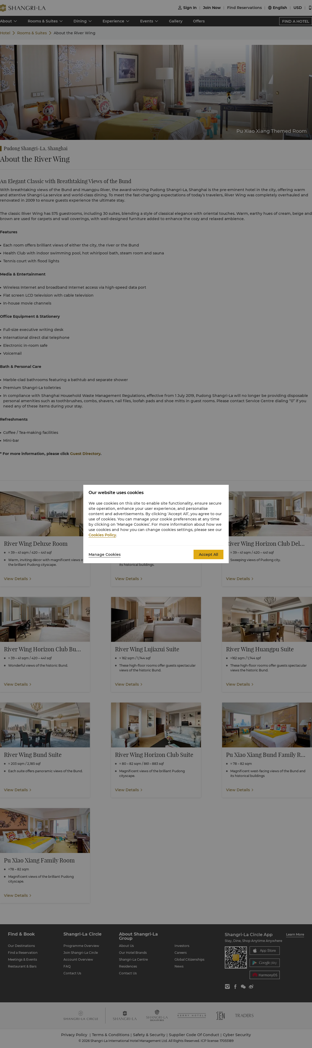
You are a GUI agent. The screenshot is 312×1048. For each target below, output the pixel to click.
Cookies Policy (102, 535)
